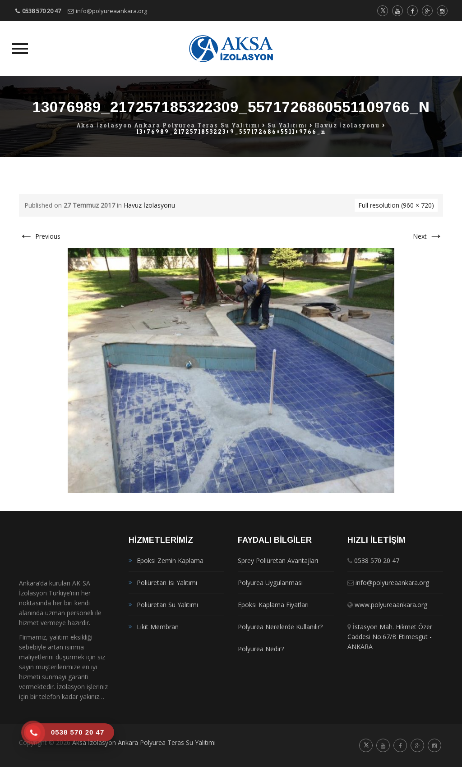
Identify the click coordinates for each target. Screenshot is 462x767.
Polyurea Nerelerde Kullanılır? (280, 626)
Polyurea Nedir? (261, 648)
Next (428, 236)
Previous (39, 236)
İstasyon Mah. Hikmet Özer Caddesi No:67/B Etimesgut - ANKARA (389, 636)
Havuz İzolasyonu (149, 205)
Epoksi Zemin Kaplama (170, 560)
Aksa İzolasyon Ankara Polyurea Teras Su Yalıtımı (144, 742)
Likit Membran (158, 626)
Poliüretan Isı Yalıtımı (167, 582)
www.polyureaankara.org (391, 604)
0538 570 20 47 (41, 11)
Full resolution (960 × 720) (396, 205)
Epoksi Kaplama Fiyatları (273, 604)
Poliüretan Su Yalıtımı (167, 604)
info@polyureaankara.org (111, 11)
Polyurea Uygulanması (270, 582)
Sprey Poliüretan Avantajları (278, 560)
